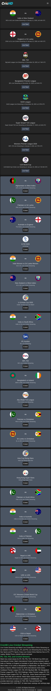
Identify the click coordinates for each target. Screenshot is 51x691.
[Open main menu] (48, 3)
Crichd (39, 690)
